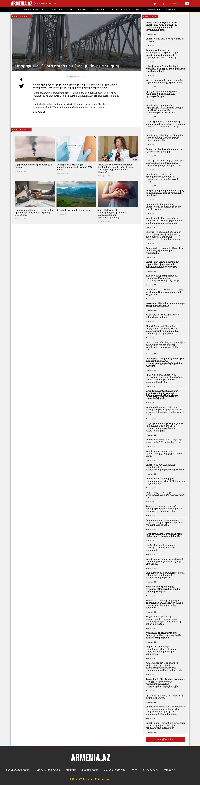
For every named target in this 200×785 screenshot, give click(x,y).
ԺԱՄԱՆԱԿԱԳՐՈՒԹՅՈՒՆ (48, 770)
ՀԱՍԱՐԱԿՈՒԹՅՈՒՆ (114, 770)
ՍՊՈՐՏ (133, 770)
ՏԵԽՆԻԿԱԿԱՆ (150, 770)
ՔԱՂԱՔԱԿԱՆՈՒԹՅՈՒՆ (18, 770)
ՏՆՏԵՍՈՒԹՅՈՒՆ (90, 770)
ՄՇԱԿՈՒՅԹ (169, 770)
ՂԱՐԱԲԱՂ (71, 770)
